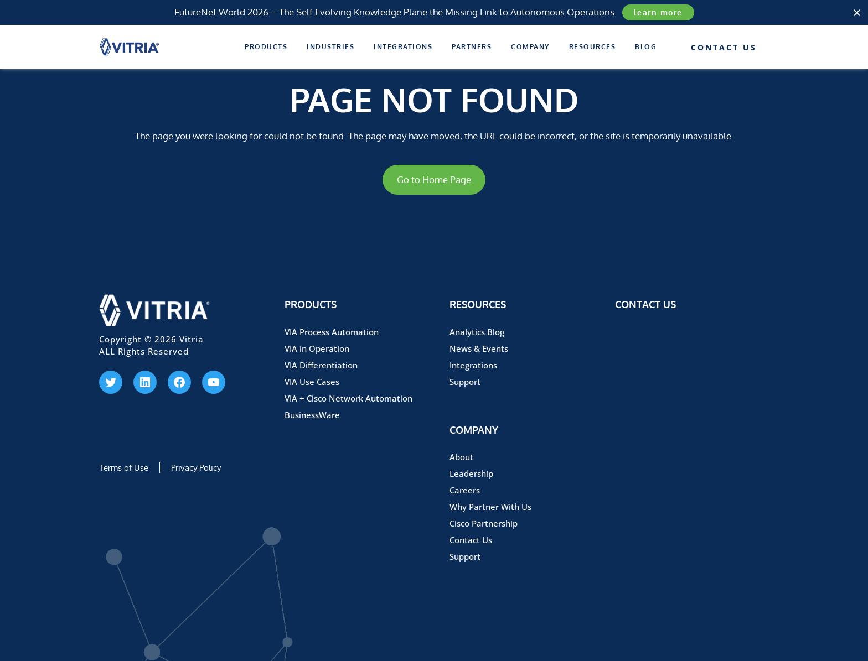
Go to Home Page (434, 179)
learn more (658, 12)
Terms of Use (123, 467)
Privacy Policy (196, 467)
